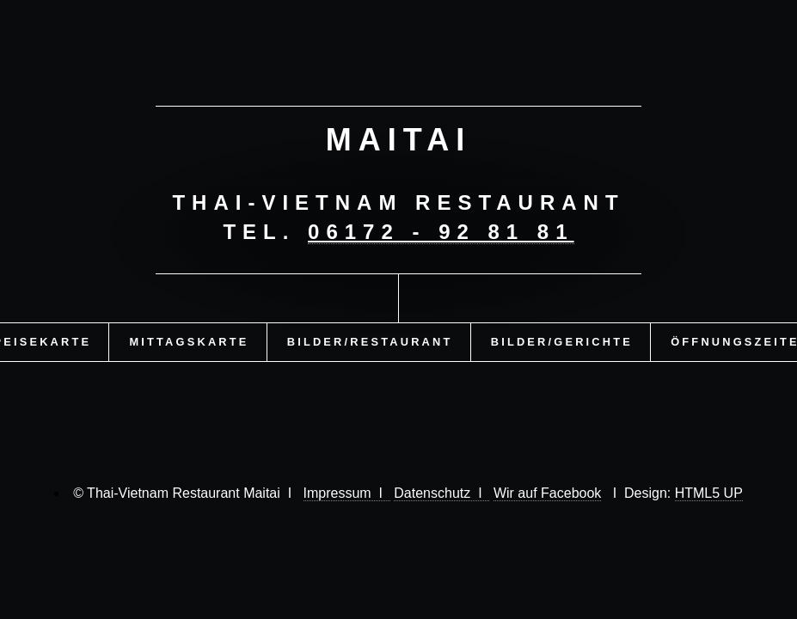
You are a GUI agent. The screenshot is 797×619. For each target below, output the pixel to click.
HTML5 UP (709, 493)
